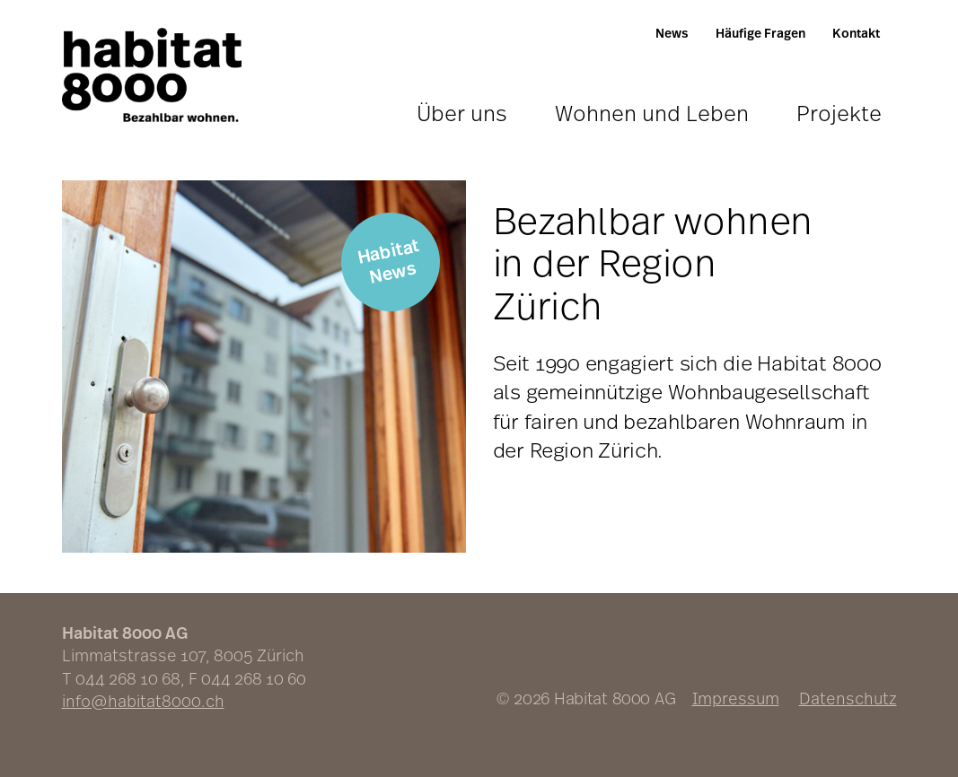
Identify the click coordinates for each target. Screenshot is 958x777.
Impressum (735, 698)
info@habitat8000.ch (143, 701)
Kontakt (856, 32)
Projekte (839, 113)
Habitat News (388, 260)
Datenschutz (848, 698)
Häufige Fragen (760, 32)
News (672, 32)
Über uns (462, 113)
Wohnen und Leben (652, 113)
